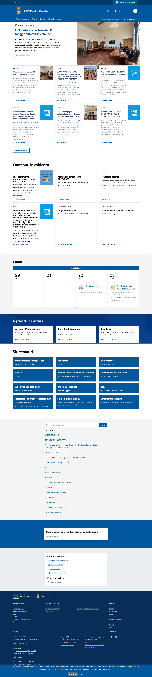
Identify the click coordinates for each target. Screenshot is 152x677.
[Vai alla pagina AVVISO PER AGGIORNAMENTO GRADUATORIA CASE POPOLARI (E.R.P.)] (107, 99)
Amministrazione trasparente (94, 637)
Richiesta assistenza (67, 645)
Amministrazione (22, 19)
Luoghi (111, 625)
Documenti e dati (18, 622)
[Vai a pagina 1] (74, 308)
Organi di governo (18, 609)
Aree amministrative (19, 611)
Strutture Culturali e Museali (111, 19)
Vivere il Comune (54, 19)
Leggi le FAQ (65, 637)
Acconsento (73, 674)
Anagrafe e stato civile (52, 609)
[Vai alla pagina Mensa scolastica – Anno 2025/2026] (65, 198)
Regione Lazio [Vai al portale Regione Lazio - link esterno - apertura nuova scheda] (19, 2)
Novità (34, 19)
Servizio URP (17, 648)
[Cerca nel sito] (135, 11)
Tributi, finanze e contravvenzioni (88, 609)
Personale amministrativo (21, 619)
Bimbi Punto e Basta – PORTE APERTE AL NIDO (126, 287)
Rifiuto (81, 674)
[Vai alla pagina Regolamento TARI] (65, 244)
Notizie (111, 609)
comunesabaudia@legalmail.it (26, 651)
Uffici (14, 614)
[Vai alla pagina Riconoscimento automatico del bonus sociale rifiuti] (20, 198)
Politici (15, 616)
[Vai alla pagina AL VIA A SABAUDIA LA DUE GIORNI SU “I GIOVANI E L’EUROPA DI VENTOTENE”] (107, 141)
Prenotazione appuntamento (70, 639)
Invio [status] (103, 425)
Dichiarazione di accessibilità (94, 645)
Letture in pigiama (91, 286)
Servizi (42, 19)
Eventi (111, 627)
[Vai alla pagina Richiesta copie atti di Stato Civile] (109, 244)
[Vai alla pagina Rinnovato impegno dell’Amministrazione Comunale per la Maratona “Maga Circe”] (63, 141)
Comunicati (113, 611)
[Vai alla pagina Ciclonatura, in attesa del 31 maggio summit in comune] (20, 99)
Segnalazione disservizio (69, 642)
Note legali (88, 642)
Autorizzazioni (49, 611)
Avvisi (111, 614)
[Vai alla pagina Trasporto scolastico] (109, 198)
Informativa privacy (91, 639)
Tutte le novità (21, 150)
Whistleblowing (90, 647)
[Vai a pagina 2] (77, 308)
